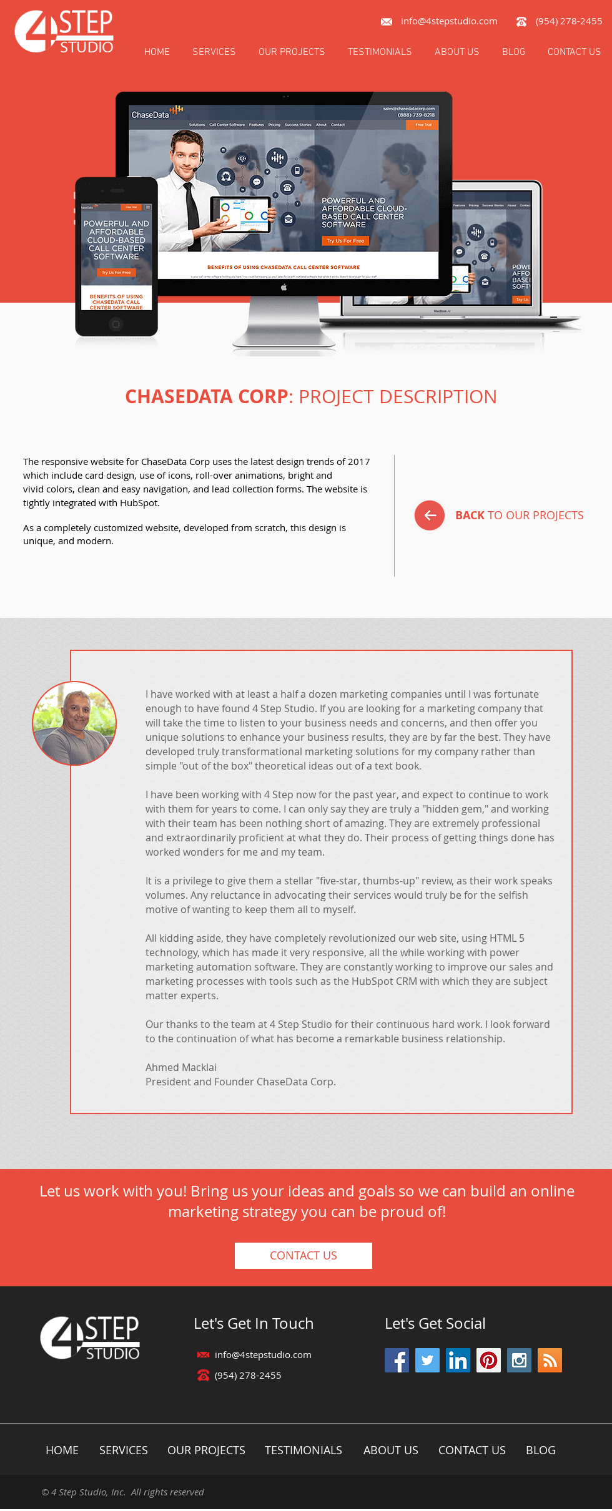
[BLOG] (540, 1450)
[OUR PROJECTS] (206, 1450)
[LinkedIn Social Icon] (458, 1360)
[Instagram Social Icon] (519, 1360)
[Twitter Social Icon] (427, 1360)
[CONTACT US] (303, 1256)
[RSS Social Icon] (550, 1360)
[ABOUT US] (391, 1450)
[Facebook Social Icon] (397, 1360)
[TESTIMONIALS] (303, 1450)
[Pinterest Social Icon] (488, 1360)
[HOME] (62, 1450)
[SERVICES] (123, 1450)
